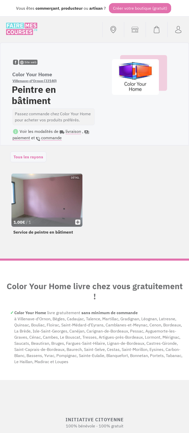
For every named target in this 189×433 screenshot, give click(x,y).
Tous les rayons (28, 156)
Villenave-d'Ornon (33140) (34, 81)
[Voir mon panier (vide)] (156, 29)
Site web (28, 62)
